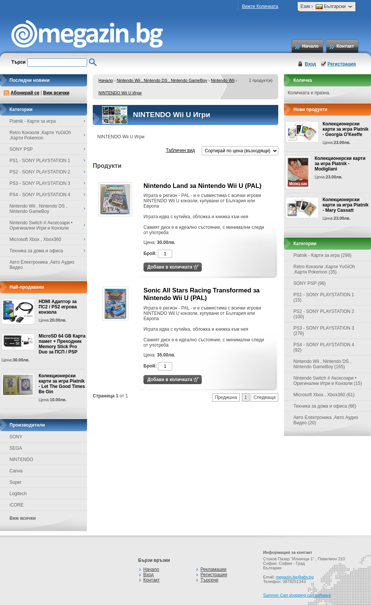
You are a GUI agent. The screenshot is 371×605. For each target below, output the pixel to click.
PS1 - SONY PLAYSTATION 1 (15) (323, 297)
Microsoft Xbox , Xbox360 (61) (323, 394)
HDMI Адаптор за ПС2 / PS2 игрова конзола (58, 307)
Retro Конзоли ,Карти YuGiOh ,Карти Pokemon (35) (324, 269)
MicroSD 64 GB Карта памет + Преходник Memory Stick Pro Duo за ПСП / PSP (62, 344)
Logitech (17, 493)
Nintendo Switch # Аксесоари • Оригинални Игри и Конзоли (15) (327, 380)
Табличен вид (180, 150)
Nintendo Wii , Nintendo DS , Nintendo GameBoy (162, 80)
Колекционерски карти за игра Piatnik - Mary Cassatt (345, 205)
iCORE (16, 505)
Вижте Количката (260, 6)
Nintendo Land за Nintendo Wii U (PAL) (202, 185)
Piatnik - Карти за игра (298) (322, 255)
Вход (310, 64)
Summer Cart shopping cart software (297, 595)
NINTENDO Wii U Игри (120, 93)
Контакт (345, 46)
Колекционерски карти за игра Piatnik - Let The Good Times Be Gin (62, 383)
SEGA (15, 448)
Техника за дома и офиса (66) (324, 406)
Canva (16, 471)
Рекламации (213, 569)
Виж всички (56, 92)
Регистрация (341, 64)
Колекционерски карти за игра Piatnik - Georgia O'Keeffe (345, 129)
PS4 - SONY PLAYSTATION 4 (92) (323, 347)
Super (15, 482)
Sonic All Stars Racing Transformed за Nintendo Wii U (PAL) (201, 294)
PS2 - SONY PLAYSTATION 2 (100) (323, 314)
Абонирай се (25, 92)
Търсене (209, 580)
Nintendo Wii (222, 80)
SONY (15, 436)
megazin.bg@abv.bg (295, 577)
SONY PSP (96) (309, 283)
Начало (310, 46)
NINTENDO (21, 459)
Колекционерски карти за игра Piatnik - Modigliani (340, 164)
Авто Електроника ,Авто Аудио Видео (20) (325, 420)
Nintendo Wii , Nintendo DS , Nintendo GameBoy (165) (322, 364)
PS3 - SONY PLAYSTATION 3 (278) (323, 330)
